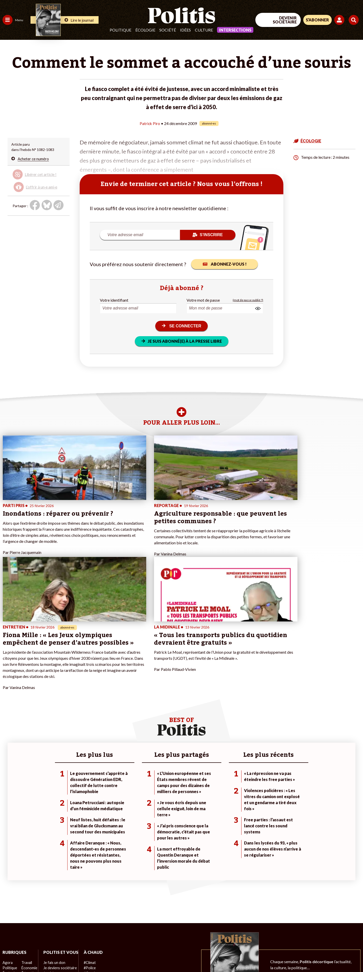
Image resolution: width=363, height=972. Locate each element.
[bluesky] (314, 930)
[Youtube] (330, 930)
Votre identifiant (114, 300)
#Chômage (91, 891)
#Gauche (89, 880)
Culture (204, 29)
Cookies (205, 954)
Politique (120, 29)
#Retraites (90, 885)
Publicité (185, 954)
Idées (185, 29)
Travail (26, 869)
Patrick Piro (149, 123)
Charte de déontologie (75, 954)
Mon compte (53, 906)
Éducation (29, 880)
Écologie (145, 29)
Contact (10, 954)
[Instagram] (346, 930)
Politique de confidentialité (149, 954)
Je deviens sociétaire (59, 880)
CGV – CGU (110, 954)
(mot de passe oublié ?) (248, 300)
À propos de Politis (57, 901)
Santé (26, 885)
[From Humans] (305, 942)
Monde (8, 901)
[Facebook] (299, 930)
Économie (29, 875)
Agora (7, 869)
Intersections (235, 29)
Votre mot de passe (203, 300)
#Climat (88, 869)
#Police (88, 875)
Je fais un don (53, 875)
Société (167, 29)
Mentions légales (36, 954)
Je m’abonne (52, 885)
